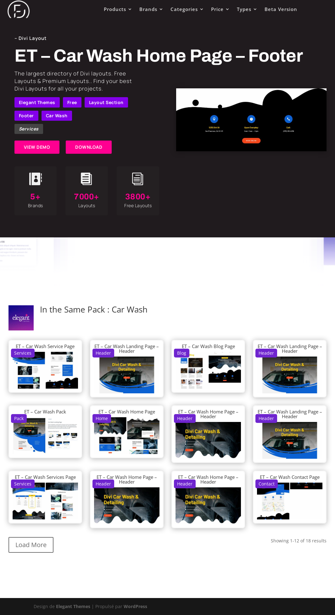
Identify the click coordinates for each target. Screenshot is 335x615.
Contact (267, 484)
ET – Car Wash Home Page (126, 411)
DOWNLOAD (88, 147)
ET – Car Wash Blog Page (208, 346)
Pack (19, 418)
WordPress (135, 606)
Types (244, 9)
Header (103, 353)
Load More (31, 544)
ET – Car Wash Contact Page (290, 477)
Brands (148, 9)
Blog (181, 353)
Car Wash (57, 116)
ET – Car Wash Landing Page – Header (126, 348)
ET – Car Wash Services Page (45, 477)
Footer (26, 116)
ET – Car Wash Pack (45, 411)
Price (217, 9)
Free (72, 102)
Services (29, 129)
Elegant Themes (37, 102)
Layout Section (106, 102)
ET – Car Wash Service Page (45, 346)
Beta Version (281, 9)
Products (115, 9)
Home (102, 418)
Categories (184, 9)
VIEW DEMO (37, 147)
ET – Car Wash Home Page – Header (208, 413)
